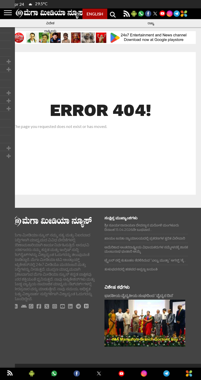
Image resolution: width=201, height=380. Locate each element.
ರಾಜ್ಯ (151, 23)
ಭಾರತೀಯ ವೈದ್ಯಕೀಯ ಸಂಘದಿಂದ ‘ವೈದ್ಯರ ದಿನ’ (138, 295)
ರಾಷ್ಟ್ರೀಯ (50, 31)
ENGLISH (95, 14)
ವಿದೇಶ (50, 23)
